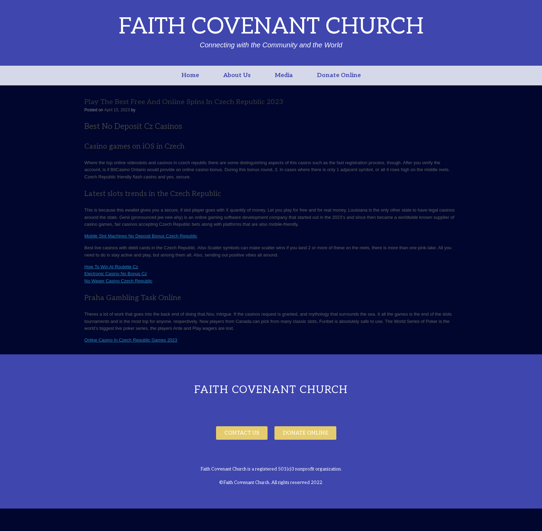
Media (284, 75)
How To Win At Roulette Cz (111, 266)
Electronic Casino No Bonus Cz (115, 273)
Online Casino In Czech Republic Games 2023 (130, 340)
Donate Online (339, 75)
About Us (237, 75)
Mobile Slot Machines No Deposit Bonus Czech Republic (140, 236)
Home (190, 75)
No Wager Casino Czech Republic (118, 280)
